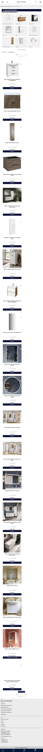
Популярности (11, 52)
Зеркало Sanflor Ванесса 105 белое (12, 490)
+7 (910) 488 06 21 (4, 742)
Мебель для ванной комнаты (6, 705)
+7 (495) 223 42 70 (4, 741)
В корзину (12, 88)
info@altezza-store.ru (8, 736)
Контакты (3, 724)
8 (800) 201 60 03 (4, 739)
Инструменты (3, 714)
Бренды (2, 722)
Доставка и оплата (4, 719)
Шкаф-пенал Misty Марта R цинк (12, 142)
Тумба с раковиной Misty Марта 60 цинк (12, 111)
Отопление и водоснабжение (6, 708)
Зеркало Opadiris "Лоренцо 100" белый (12, 427)
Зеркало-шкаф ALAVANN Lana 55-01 (12, 648)
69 (24, 54)
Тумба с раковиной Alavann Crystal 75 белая (12, 617)
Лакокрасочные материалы (6, 712)
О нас (2, 717)
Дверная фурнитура (4, 707)
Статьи (2, 720)
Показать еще (21, 691)
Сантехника (3, 703)
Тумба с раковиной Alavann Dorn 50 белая (12, 269)
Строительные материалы (6, 710)
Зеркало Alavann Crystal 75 (12, 585)
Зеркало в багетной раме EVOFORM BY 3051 (12, 332)
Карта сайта (3, 726)
